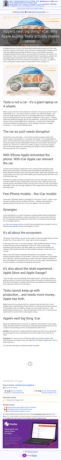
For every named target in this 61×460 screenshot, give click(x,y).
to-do (37, 1)
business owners (18, 2)
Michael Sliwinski (20, 1)
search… (41, 8)
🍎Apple (25, 45)
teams (30, 2)
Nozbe (33, 1)
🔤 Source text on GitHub (10, 387)
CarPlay (53, 243)
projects (25, 4)
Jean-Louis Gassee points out (15, 224)
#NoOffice (53, 4)
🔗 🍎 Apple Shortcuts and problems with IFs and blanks (20, 407)
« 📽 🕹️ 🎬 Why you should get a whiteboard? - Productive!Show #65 (14, 392)
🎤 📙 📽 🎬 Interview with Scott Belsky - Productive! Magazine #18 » (45, 392)
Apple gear (35, 338)
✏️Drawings (34, 45)
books (15, 4)
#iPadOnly (46, 4)
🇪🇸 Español (54, 1)
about (28, 8)
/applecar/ (20, 381)
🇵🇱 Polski (48, 1)
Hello (10, 1)
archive (23, 8)
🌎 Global (43, 1)
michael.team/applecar (24, 385)
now (32, 8)
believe (14, 6)
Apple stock (49, 338)
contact (36, 8)
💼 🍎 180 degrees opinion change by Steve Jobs (18, 409)
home (18, 8)
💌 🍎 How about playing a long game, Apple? (17, 411)
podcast (33, 4)
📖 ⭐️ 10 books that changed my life (13, 400)
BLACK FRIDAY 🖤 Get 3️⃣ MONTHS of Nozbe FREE (30, 12)
